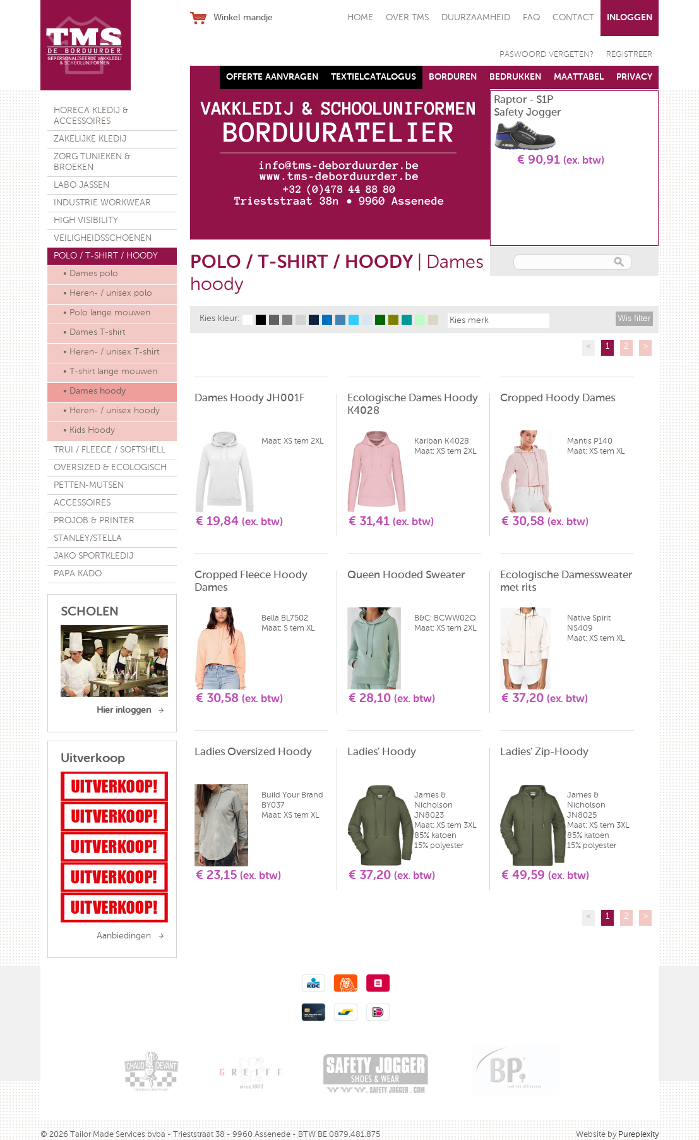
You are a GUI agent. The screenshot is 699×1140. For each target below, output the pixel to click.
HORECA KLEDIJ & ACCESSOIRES (91, 116)
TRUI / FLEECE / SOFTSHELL (109, 450)
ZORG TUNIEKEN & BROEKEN (92, 162)
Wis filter (634, 318)
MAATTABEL (579, 77)
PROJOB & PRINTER (94, 520)
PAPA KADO (78, 573)
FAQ (531, 17)
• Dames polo (90, 273)
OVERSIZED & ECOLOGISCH (110, 467)
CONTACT (573, 17)
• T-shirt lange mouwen (110, 371)
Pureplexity (638, 1135)
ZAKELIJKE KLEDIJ (90, 139)
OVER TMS (407, 17)
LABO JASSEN (81, 185)
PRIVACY (634, 77)
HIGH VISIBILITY (86, 220)
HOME (360, 17)
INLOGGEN (629, 17)
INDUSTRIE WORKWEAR (102, 202)
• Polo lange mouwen (106, 312)
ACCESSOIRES (82, 503)
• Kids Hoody (89, 430)
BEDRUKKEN (515, 77)
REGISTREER (629, 55)
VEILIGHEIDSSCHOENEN (103, 238)
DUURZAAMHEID (475, 17)
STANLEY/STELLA (88, 538)
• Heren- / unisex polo (107, 293)
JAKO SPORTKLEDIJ (93, 556)
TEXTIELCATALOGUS (373, 77)
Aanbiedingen (124, 935)
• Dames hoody (94, 391)
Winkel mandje (243, 17)
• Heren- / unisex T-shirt (111, 352)
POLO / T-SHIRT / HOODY (106, 256)
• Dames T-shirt (94, 332)
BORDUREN (453, 77)
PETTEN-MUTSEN (89, 485)
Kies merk (469, 320)
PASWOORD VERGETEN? (546, 55)
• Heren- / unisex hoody (111, 410)
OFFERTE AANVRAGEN (272, 77)
